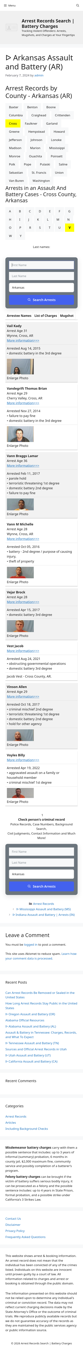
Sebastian (16, 172)
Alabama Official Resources (24, 1020)
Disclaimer (12, 1225)
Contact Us (13, 1218)
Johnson (36, 140)
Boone (51, 107)
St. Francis (39, 172)
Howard (59, 131)
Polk (12, 164)
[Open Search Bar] (77, 5)
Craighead (38, 115)
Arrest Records (43, 904)
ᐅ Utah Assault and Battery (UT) (28, 1055)
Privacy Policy (15, 1231)
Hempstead (36, 131)
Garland (52, 123)
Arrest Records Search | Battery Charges (48, 23)
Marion (35, 148)
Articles (10, 1122)
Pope (27, 164)
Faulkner (31, 123)
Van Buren (16, 181)
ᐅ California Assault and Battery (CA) (31, 1061)
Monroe (14, 156)
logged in (31, 944)
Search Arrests (41, 300)
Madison (15, 148)
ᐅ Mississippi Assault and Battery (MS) (43, 909)
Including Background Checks (26, 1129)
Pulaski (45, 164)
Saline (63, 164)
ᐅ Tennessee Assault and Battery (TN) (32, 1043)
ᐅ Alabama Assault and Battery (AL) (30, 1026)
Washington (41, 181)
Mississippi (57, 148)
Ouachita (35, 156)
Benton (32, 107)
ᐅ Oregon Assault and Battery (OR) (30, 1014)
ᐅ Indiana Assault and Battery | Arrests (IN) (44, 915)
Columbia (16, 115)
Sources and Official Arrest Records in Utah (36, 1049)
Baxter (13, 107)
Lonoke (56, 140)
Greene (14, 131)
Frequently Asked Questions (25, 1237)
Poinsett (57, 156)
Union (59, 172)
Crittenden (62, 115)
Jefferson (15, 140)
